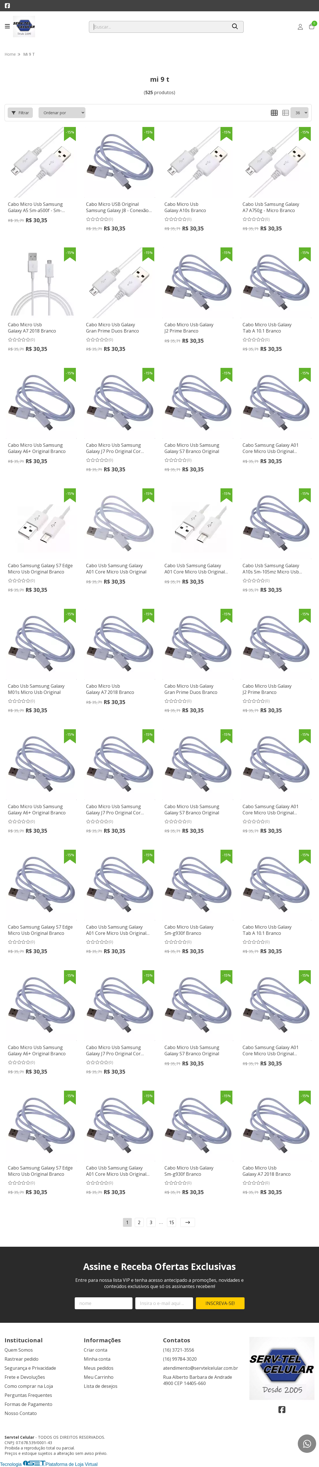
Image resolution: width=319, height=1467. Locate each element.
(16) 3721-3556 (178, 1350)
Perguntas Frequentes (28, 1395)
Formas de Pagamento (28, 1404)
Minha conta (97, 1359)
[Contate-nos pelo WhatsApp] (307, 1443)
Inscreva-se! (220, 1303)
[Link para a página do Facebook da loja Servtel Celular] (7, 5)
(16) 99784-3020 (180, 1359)
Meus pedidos (99, 1368)
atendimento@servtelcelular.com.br (200, 1368)
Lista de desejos (100, 1386)
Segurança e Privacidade (30, 1368)
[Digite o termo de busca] (158, 27)
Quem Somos (19, 1350)
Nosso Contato (21, 1413)
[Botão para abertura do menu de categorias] (7, 26)
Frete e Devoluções (25, 1377)
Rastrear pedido (21, 1359)
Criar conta (95, 1350)
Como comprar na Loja (29, 1386)
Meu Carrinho (99, 1377)
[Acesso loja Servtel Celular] (300, 27)
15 (171, 1222)
